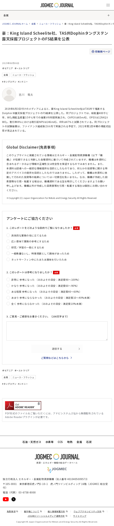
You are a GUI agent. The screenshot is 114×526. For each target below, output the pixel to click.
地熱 (69, 442)
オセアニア (7, 68)
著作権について (33, 511)
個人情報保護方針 (58, 511)
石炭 (89, 442)
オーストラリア (22, 68)
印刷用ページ (100, 51)
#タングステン (9, 81)
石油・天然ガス (31, 442)
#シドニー (23, 81)
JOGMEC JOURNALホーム (15, 23)
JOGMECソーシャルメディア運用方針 (47, 515)
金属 (6, 15)
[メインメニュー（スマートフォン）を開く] (108, 5)
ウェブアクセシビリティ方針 (89, 511)
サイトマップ (79, 515)
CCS (60, 442)
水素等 (50, 442)
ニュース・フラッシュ (50, 23)
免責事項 (12, 511)
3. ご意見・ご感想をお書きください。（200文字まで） (38, 316)
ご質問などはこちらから (55, 358)
